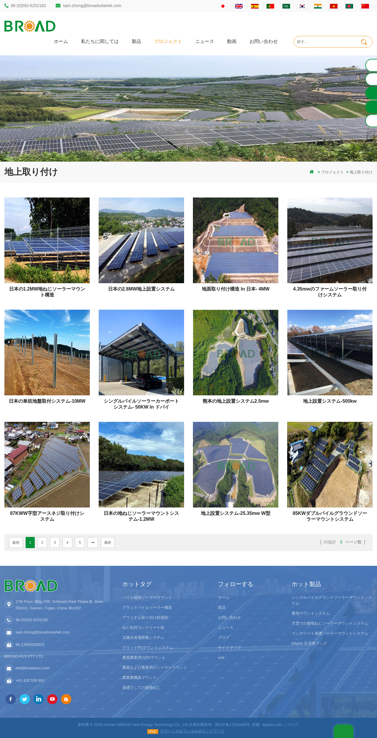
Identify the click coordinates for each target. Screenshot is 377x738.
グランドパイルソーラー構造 (147, 607)
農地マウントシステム (311, 613)
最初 (15, 542)
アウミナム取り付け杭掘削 (145, 617)
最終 (107, 542)
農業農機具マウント (139, 677)
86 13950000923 (30, 644)
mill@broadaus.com (32, 668)
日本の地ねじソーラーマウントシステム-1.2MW (141, 516)
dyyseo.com (272, 724)
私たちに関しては (100, 41)
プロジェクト (168, 41)
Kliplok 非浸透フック (309, 643)
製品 (136, 41)
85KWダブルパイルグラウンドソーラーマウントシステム (330, 516)
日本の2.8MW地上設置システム (141, 288)
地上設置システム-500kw (329, 401)
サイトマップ (229, 647)
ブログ (223, 637)
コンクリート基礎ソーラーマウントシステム (330, 633)
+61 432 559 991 (30, 680)
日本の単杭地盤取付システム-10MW (47, 401)
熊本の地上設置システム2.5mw (236, 401)
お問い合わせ (263, 41)
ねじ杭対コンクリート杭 (143, 627)
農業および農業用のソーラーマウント (154, 667)
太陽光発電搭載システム (143, 637)
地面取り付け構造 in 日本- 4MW (235, 288)
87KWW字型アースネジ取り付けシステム (47, 516)
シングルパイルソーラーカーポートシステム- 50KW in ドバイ (141, 404)
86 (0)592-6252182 (28, 5)
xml (221, 657)
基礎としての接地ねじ (141, 687)
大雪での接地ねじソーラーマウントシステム (330, 623)
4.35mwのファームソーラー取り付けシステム (330, 291)
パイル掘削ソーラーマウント (147, 597)
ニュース (204, 41)
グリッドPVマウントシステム (147, 647)
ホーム (61, 41)
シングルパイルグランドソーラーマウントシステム (332, 600)
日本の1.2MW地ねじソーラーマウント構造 (47, 291)
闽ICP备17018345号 (232, 724)
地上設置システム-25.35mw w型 (235, 513)
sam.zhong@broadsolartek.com (92, 5)
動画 (232, 41)
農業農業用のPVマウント (144, 657)
